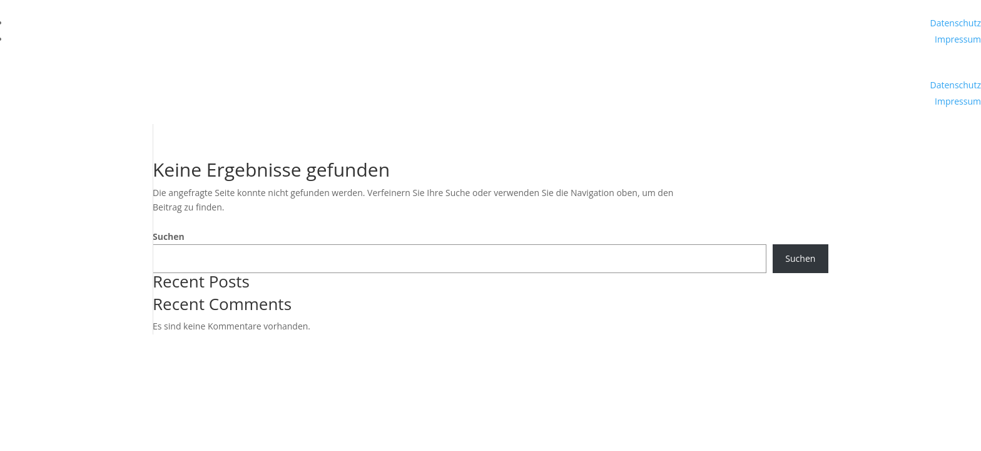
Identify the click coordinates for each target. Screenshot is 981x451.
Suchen (169, 236)
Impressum (958, 39)
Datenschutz (955, 23)
